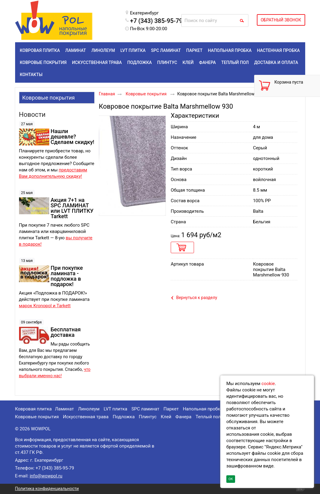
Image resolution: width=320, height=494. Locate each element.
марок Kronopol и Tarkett (45, 305)
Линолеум (88, 409)
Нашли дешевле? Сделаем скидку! (72, 136)
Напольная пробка (203, 409)
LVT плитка (115, 409)
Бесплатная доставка (66, 332)
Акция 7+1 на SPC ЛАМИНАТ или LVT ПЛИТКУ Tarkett (72, 208)
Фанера (184, 416)
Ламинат (64, 409)
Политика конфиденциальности (47, 488)
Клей (166, 416)
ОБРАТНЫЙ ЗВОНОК (281, 20)
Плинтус (148, 416)
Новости (32, 114)
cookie (268, 383)
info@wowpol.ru (46, 476)
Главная (107, 93)
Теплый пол (208, 416)
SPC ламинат (145, 409)
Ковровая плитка (33, 409)
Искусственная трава (85, 416)
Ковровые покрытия (48, 97)
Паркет (171, 409)
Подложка (124, 416)
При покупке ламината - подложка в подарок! (67, 276)
